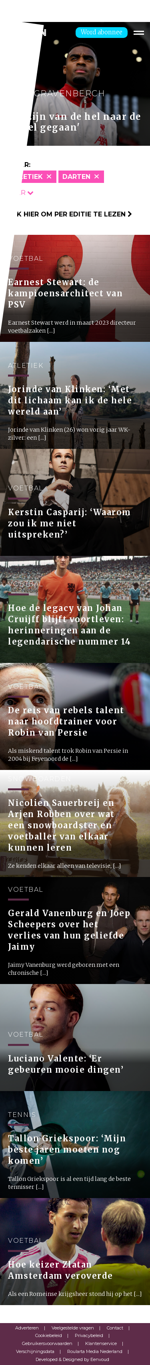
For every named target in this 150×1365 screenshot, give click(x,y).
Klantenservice (101, 1343)
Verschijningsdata (35, 1351)
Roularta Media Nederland (94, 1351)
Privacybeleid (89, 1335)
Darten (76, 177)
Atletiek (26, 177)
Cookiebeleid (48, 1335)
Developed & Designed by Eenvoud (72, 1359)
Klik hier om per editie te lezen (69, 214)
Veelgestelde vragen (73, 1328)
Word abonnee (101, 32)
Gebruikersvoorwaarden (47, 1343)
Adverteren (27, 1328)
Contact (115, 1328)
